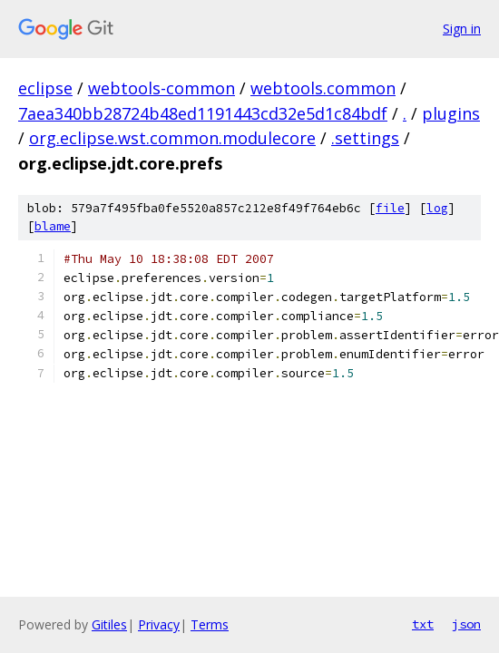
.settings (365, 138)
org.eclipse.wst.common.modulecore (172, 138)
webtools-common (161, 88)
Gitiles (109, 624)
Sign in (462, 28)
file (390, 208)
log (437, 208)
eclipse (45, 88)
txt (423, 624)
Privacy (159, 624)
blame (52, 226)
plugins (451, 113)
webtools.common (323, 88)
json (466, 624)
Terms (210, 624)
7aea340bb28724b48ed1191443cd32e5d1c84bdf (202, 113)
